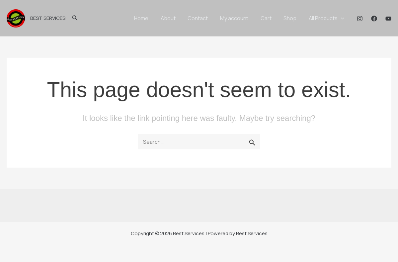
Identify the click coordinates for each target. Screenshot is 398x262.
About (176, 18)
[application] (341, 18)
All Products (327, 18)
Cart (269, 18)
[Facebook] (374, 19)
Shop (292, 18)
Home (151, 18)
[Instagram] (360, 19)
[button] (75, 18)
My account (239, 18)
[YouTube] (388, 19)
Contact (205, 18)
